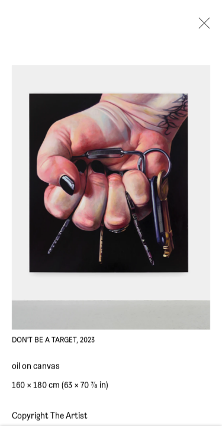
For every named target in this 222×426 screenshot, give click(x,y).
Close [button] (201, 27)
